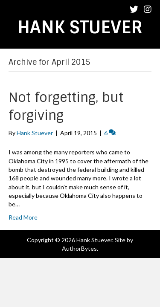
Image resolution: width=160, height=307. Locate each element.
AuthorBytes (79, 248)
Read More (23, 217)
